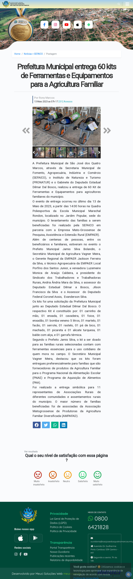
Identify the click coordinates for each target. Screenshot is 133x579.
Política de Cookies (61, 527)
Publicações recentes (62, 556)
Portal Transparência (62, 547)
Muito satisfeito (97, 478)
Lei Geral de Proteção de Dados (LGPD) (64, 521)
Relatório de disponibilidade (66, 560)
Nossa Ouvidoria (59, 551)
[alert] (128, 574)
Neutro (67, 477)
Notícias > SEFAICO (33, 54)
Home (17, 54)
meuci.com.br (72, 574)
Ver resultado (31, 451)
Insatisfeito (52, 477)
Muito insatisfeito (37, 478)
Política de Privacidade (63, 531)
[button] (33, 152)
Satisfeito (82, 477)
